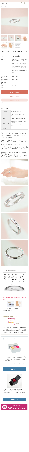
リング (4, 6)
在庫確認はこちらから (14, 96)
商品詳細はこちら (14, 369)
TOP (2, 6)
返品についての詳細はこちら (7, 102)
